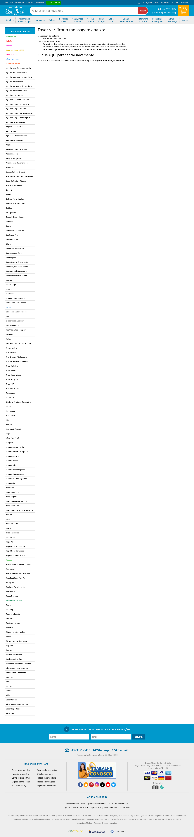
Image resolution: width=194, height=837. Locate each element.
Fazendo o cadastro (20, 774)
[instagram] (97, 784)
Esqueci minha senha (21, 781)
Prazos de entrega (19, 785)
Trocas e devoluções (46, 781)
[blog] (86, 784)
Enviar (139, 736)
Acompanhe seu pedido (47, 770)
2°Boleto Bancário (45, 774)
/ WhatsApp (100, 750)
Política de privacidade (46, 778)
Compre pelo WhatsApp (164, 12)
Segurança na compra (46, 785)
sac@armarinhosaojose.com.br (108, 60)
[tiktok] (102, 784)
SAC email (121, 750)
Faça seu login (151, 2)
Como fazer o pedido (21, 770)
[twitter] (113, 784)
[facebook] (80, 784)
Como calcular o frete (21, 778)
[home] (14, 10)
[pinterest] (91, 784)
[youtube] (108, 784)
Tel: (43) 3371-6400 (167, 9)
